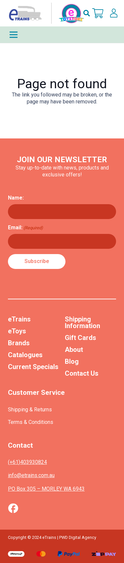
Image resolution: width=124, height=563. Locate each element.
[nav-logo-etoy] (45, 13)
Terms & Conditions (30, 422)
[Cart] (98, 13)
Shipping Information (82, 322)
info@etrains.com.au (31, 475)
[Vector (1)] (13, 508)
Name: (16, 198)
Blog (72, 361)
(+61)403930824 (27, 462)
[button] (86, 13)
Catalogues (25, 355)
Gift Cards (80, 338)
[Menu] (62, 34)
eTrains (19, 319)
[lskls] (114, 13)
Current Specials (33, 367)
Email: (25, 227)
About (74, 350)
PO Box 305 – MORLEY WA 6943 (46, 489)
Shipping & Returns (30, 409)
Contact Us (82, 373)
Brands (19, 343)
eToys (17, 331)
